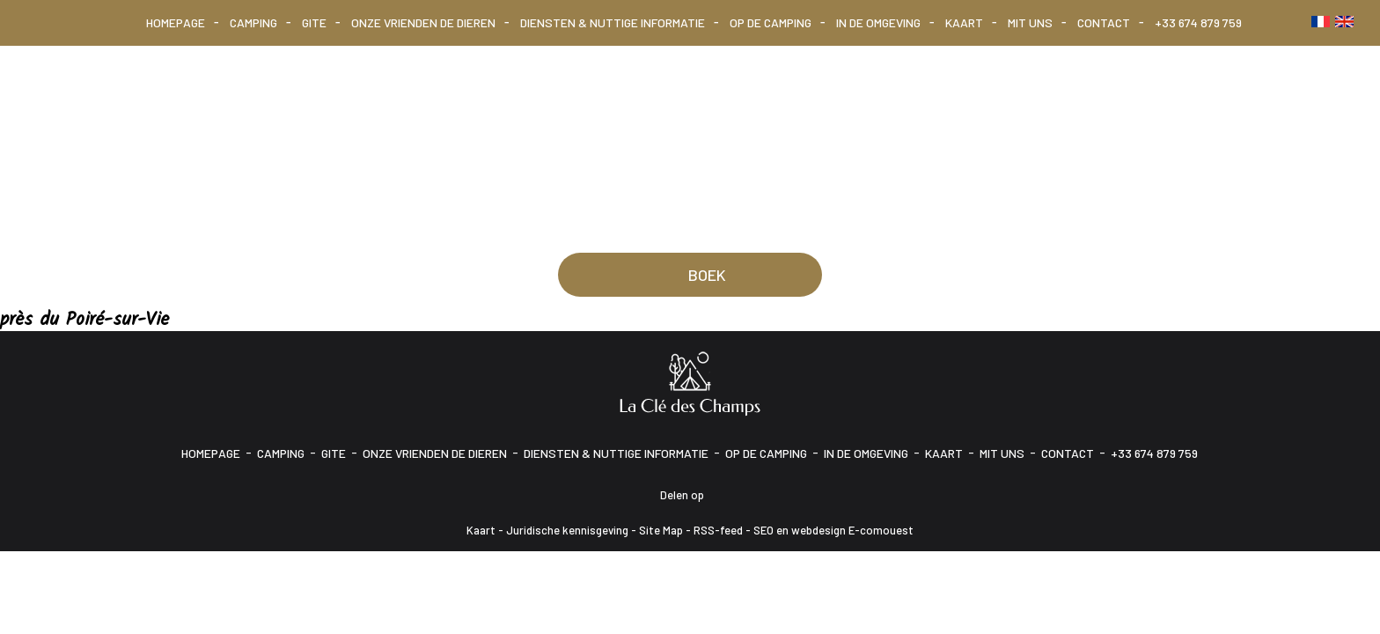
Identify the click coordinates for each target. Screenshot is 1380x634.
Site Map (661, 530)
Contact (1103, 22)
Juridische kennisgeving (567, 530)
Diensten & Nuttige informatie (612, 22)
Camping (253, 22)
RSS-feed (718, 530)
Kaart (964, 22)
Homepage (175, 22)
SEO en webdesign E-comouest (833, 530)
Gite (314, 22)
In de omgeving (878, 22)
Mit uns (1030, 22)
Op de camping (770, 22)
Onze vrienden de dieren (423, 22)
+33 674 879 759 (1198, 22)
